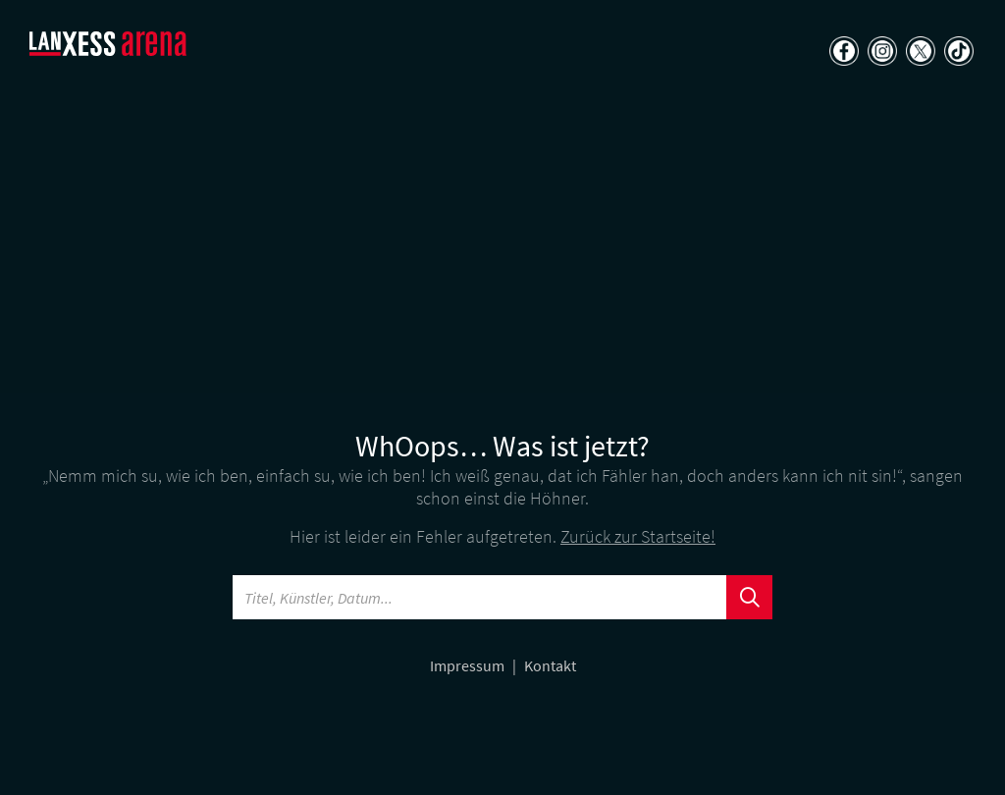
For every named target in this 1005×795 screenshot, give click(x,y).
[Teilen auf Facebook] (841, 53)
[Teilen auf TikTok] (956, 53)
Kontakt (550, 665)
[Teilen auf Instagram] (880, 53)
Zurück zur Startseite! (637, 536)
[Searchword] (480, 597)
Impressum (468, 665)
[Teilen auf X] (918, 53)
